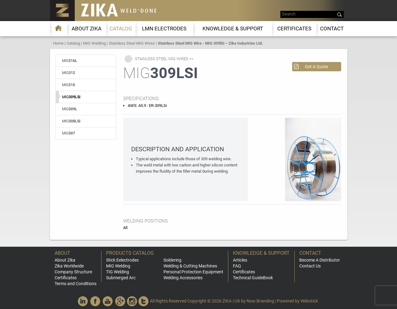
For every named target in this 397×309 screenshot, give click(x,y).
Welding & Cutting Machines (190, 265)
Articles (240, 260)
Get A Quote (316, 66)
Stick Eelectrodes (122, 260)
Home (58, 43)
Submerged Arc (121, 277)
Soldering (172, 260)
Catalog (120, 28)
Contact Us (310, 265)
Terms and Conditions (75, 283)
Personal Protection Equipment (193, 271)
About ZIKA (86, 28)
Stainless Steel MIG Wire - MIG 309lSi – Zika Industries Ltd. (210, 43)
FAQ (237, 265)
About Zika (65, 260)
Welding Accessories (183, 277)
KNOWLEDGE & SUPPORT (233, 28)
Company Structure (73, 271)
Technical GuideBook (253, 277)
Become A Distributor (319, 260)
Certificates (294, 28)
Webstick (309, 300)
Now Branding (260, 300)
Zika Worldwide (69, 265)
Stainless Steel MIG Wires (132, 43)
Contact (332, 28)
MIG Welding (94, 43)
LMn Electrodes (164, 28)
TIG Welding (117, 271)
